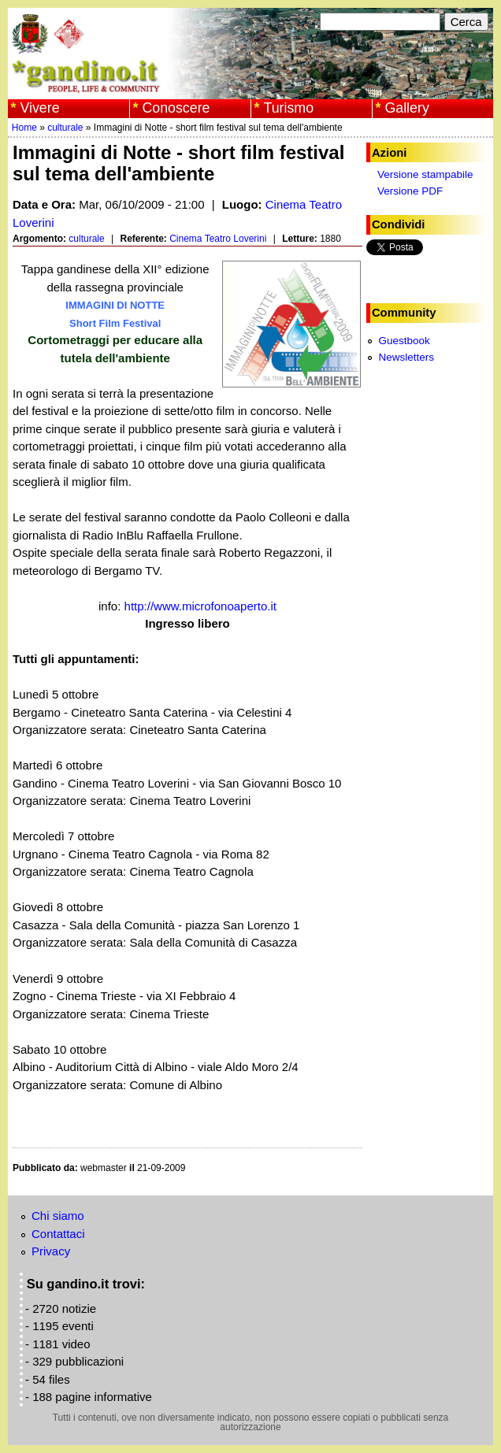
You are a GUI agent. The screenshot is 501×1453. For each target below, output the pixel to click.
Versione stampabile (425, 174)
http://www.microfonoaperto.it (200, 606)
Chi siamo (58, 1215)
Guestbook (403, 341)
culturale (65, 127)
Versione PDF (410, 191)
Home (24, 127)
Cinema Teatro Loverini (217, 238)
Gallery (406, 108)
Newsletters (406, 357)
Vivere (39, 108)
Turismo (288, 108)
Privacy (51, 1251)
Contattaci (58, 1233)
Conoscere (176, 108)
